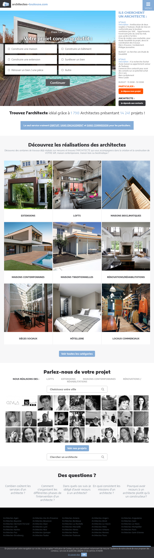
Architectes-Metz (99, 527)
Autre (68, 70)
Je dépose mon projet (131, 91)
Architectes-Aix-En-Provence (45, 518)
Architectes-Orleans (100, 529)
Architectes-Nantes (11, 529)
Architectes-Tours (99, 535)
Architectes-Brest (99, 521)
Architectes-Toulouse (71, 535)
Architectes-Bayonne (12, 521)
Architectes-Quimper (42, 532)
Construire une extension (25, 59)
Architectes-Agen (10, 518)
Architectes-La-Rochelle (72, 524)
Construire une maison (24, 48)
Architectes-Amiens (70, 518)
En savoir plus (74, 554)
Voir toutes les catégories (77, 353)
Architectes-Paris (128, 529)
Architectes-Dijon (40, 524)
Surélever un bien (75, 59)
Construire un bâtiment (78, 48)
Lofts (50, 379)
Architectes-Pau (10, 532)
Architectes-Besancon (42, 521)
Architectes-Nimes (70, 529)
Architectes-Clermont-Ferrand (16, 524)
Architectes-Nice (40, 529)
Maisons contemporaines (99, 379)
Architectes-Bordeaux (71, 521)
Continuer (57, 82)
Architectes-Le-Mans (130, 524)
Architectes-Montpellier (131, 527)
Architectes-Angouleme (131, 518)
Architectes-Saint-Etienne (132, 532)
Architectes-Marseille (71, 527)
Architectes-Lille (10, 527)
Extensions (68, 379)
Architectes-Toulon (41, 535)
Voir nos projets (77, 448)
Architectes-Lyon (40, 527)
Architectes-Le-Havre (101, 524)
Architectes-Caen (128, 521)
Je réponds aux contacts (132, 103)
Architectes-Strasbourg (13, 535)
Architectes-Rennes (100, 532)
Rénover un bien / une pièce (27, 70)
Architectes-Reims (70, 532)
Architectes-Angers (100, 518)
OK (84, 554)
